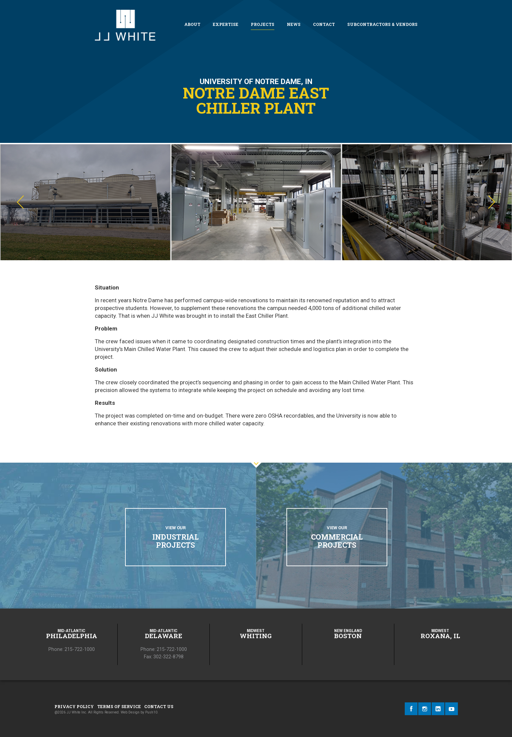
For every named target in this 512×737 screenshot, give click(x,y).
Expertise (225, 24)
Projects (262, 24)
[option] (85, 202)
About (192, 24)
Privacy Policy (74, 706)
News (294, 24)
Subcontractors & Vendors (382, 24)
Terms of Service (119, 706)
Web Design (130, 712)
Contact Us (158, 706)
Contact (324, 24)
